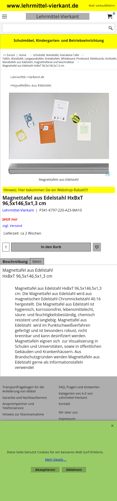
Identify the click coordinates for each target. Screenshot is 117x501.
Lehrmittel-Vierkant (57, 16)
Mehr (37, 261)
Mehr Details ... (56, 459)
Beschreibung (15, 261)
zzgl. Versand (12, 225)
